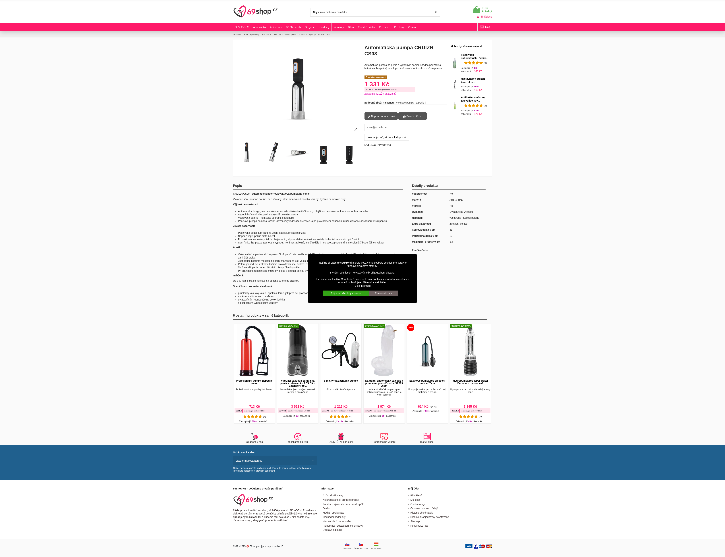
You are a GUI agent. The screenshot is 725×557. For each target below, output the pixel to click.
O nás (326, 508)
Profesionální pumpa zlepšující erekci (254, 382)
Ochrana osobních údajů (424, 508)
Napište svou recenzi (381, 116)
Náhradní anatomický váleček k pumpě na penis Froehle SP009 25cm (384, 383)
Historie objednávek (421, 512)
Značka (416, 250)
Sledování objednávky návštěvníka (430, 516)
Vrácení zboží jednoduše (337, 521)
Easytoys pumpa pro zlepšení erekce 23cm (427, 382)
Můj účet (415, 499)
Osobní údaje (417, 503)
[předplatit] (313, 460)
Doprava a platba (332, 529)
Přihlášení (416, 495)
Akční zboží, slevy (333, 495)
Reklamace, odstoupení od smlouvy (343, 525)
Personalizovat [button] (384, 293)
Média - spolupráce (333, 512)
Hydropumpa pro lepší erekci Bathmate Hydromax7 (470, 382)
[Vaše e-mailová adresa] (271, 460)
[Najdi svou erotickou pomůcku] (436, 12)
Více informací (363, 285)
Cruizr (424, 250)
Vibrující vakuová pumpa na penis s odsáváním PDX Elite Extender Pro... (297, 383)
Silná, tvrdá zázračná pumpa (341, 380)
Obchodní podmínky (334, 516)
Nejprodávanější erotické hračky (341, 499)
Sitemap (415, 521)
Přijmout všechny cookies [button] (346, 293)
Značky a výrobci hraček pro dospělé (343, 503)
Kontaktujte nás (419, 525)
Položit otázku (412, 116)
